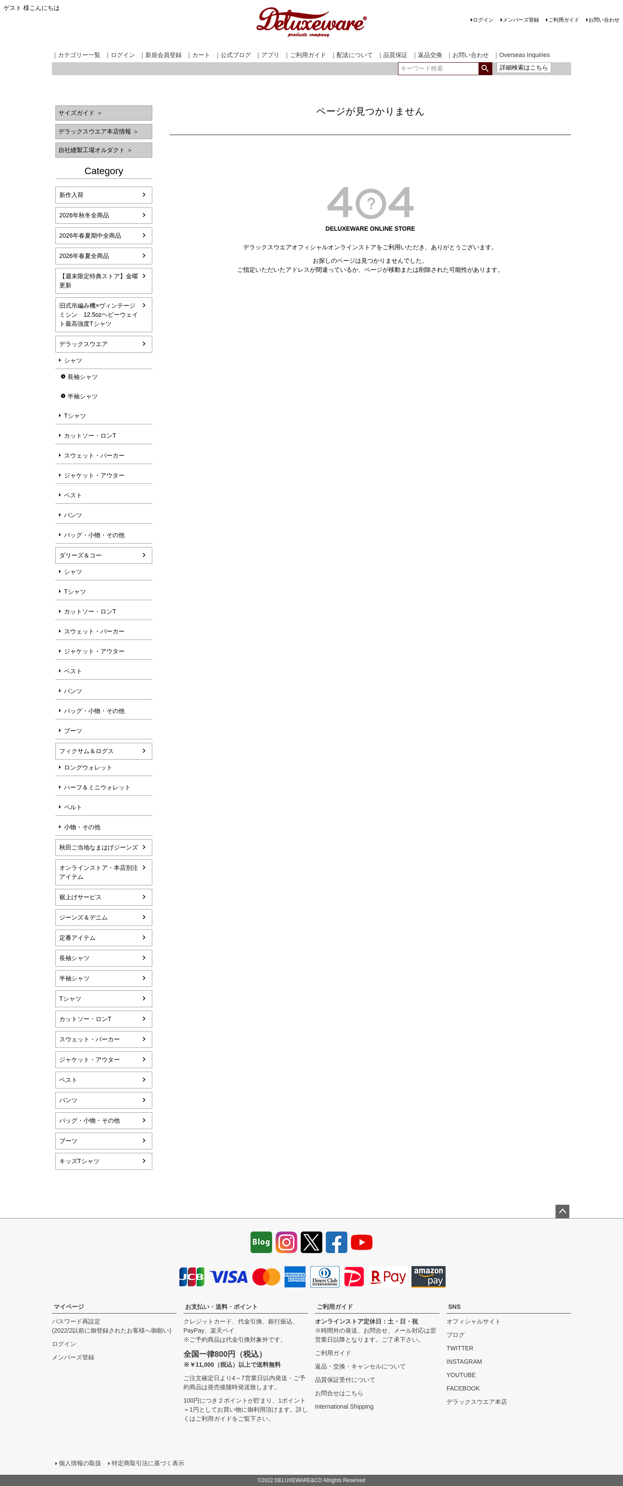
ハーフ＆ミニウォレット (97, 787)
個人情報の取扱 (80, 1463)
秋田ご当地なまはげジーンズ (98, 847)
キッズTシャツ (79, 1161)
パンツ (73, 515)
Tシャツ (75, 415)
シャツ (73, 360)
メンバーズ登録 (521, 20)
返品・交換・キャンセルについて (360, 1366)
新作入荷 (71, 194)
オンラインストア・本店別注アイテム (98, 872)
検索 (485, 69)
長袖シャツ (82, 376)
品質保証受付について (345, 1379)
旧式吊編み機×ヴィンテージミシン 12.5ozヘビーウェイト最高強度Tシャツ (98, 314)
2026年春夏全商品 (84, 255)
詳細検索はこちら (524, 67)
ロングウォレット (88, 767)
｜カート (198, 54)
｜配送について (352, 54)
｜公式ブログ (233, 54)
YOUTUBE (461, 1374)
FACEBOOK (463, 1388)
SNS (454, 1306)
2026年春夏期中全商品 (90, 235)
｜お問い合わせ (467, 54)
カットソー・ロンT (90, 435)
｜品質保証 (392, 54)
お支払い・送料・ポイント (221, 1306)
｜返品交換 (427, 54)
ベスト (73, 495)
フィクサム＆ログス (86, 751)
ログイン (483, 20)
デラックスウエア (83, 343)
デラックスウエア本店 (476, 1401)
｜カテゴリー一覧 (76, 54)
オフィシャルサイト (473, 1321)
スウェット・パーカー (94, 455)
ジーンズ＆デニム (83, 917)
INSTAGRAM (464, 1361)
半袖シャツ (82, 396)
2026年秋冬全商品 (84, 215)
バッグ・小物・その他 (94, 534)
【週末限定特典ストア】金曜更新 (98, 281)
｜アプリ (267, 54)
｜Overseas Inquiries (521, 54)
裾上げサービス (80, 897)
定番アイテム (77, 937)
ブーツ (73, 730)
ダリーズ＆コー (80, 555)
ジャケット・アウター (94, 475)
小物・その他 (82, 827)
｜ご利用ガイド (305, 54)
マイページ (69, 1306)
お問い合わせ (604, 20)
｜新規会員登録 (160, 54)
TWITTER (459, 1348)
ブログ (455, 1334)
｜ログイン (120, 54)
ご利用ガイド (563, 20)
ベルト (73, 807)
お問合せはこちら (339, 1393)
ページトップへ (562, 1212)
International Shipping (344, 1406)
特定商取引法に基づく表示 (148, 1463)
